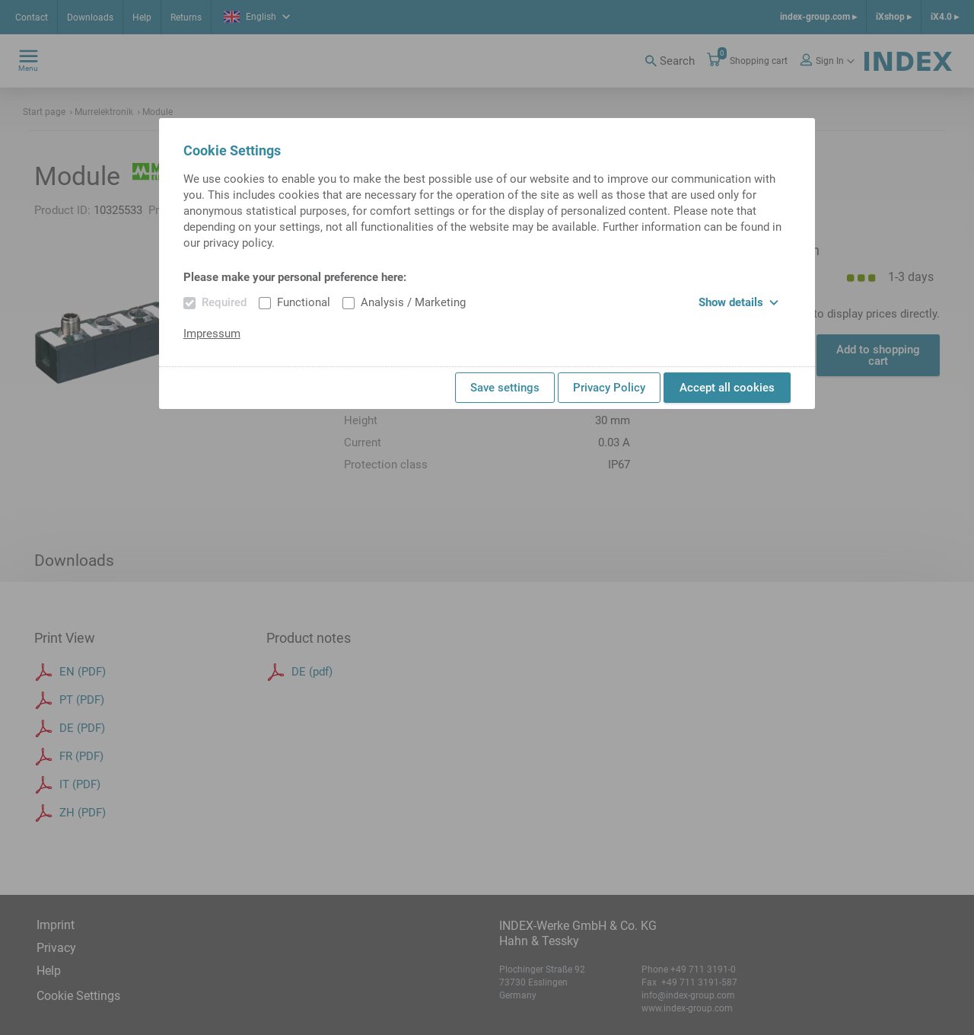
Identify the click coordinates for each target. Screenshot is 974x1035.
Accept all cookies (727, 388)
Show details (738, 302)
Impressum (211, 333)
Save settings (505, 388)
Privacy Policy (609, 388)
